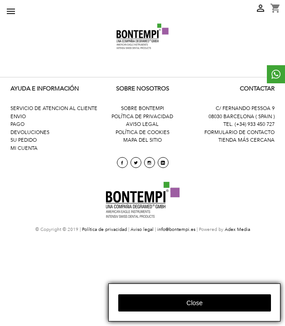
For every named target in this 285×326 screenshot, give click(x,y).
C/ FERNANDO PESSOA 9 (245, 108)
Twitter (136, 163)
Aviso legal (142, 229)
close (195, 303)
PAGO (17, 124)
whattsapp (276, 74)
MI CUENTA (24, 148)
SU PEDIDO (23, 140)
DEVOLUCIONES (29, 132)
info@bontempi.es (176, 229)
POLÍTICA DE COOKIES (142, 132)
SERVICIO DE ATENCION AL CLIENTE (53, 108)
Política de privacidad (104, 229)
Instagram (150, 163)
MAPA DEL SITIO (142, 140)
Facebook (122, 163)
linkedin (163, 163)
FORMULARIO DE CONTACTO (239, 132)
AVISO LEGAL (142, 124)
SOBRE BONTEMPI (142, 108)
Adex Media (237, 229)
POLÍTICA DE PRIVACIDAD (142, 117)
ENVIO (18, 117)
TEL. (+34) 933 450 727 (249, 124)
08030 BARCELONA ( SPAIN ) (241, 117)
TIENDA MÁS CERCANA (246, 140)
